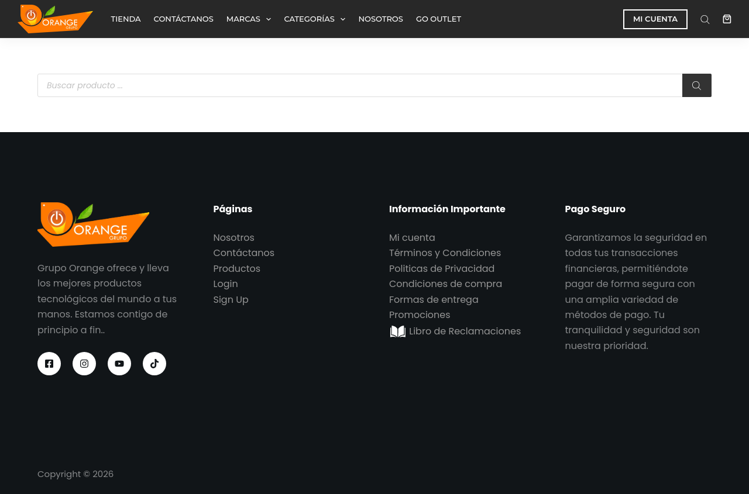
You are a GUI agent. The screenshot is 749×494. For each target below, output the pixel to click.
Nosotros (234, 237)
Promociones (420, 315)
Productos (237, 268)
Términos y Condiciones (445, 253)
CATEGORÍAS (317, 19)
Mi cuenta (412, 237)
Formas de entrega (434, 299)
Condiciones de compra (445, 284)
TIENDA (126, 18)
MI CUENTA (655, 18)
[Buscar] (697, 85)
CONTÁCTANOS (184, 18)
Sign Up (231, 299)
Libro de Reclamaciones (455, 331)
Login (226, 284)
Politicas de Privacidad (441, 268)
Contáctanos (244, 253)
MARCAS (251, 19)
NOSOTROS (380, 18)
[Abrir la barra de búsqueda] (705, 19)
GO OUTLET (438, 18)
